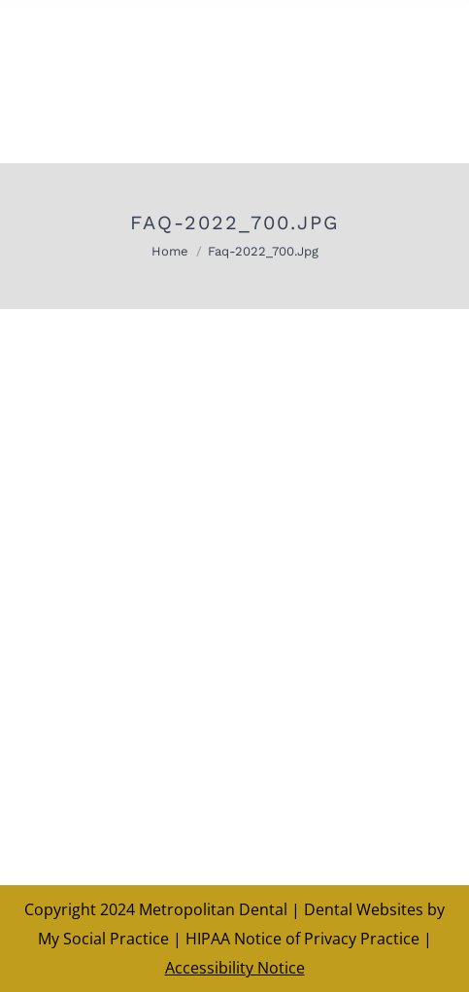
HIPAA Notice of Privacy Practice (302, 938)
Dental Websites (363, 909)
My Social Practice (103, 938)
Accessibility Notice (235, 967)
